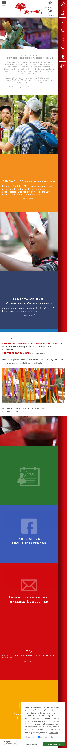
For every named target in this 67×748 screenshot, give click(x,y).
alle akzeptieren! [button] (54, 744)
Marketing (55, 737)
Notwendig (31, 737)
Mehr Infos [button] (53, 733)
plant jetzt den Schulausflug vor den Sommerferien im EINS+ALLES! (32, 344)
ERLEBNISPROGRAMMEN (16, 353)
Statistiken (43, 737)
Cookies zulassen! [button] (32, 744)
